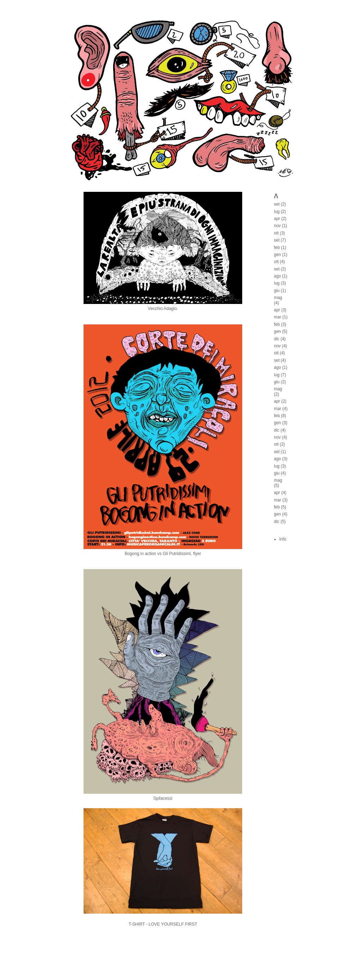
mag (278, 297)
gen (277, 254)
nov (277, 225)
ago (277, 276)
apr (277, 218)
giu (277, 290)
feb (277, 247)
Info (282, 539)
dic (276, 338)
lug (277, 211)
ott (276, 233)
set (277, 204)
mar (277, 317)
